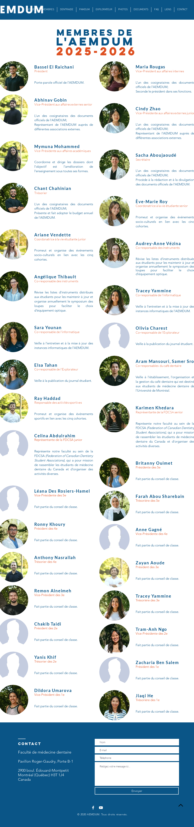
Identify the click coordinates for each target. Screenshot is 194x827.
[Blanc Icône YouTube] (101, 807)
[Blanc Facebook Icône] (93, 807)
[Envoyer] (137, 791)
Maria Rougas (150, 66)
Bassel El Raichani (54, 66)
